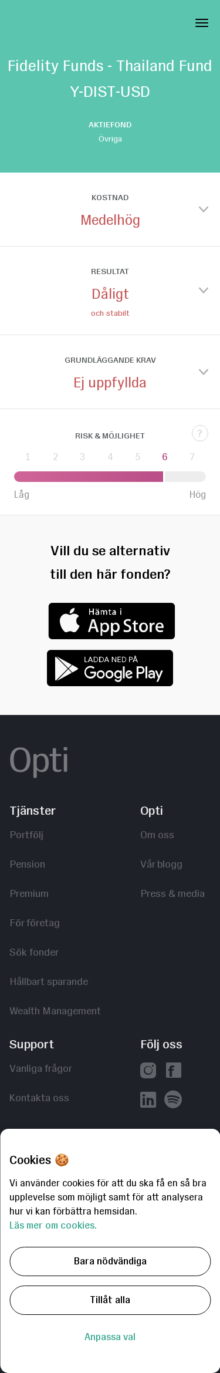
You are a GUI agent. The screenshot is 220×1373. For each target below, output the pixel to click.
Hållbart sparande (48, 981)
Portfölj (26, 834)
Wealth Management (55, 1010)
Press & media (172, 893)
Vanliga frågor (40, 1068)
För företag (34, 922)
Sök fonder (34, 952)
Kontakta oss (39, 1097)
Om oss (157, 834)
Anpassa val (110, 1336)
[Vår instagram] (148, 1071)
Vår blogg (161, 864)
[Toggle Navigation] (202, 20)
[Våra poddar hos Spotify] (173, 1101)
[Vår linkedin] (148, 1101)
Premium (29, 893)
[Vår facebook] (173, 1071)
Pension (27, 864)
